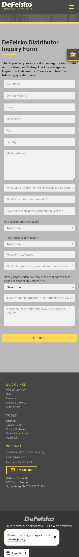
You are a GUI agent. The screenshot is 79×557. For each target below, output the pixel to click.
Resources (12, 398)
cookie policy (16, 539)
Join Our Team (14, 425)
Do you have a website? (23, 237)
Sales (9, 394)
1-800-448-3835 (15, 452)
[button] (71, 7)
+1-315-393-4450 (15, 457)
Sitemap (11, 420)
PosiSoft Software (16, 389)
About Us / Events (16, 402)
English (13, 553)
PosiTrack (11, 437)
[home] (21, 6)
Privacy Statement (16, 429)
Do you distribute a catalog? (21, 221)
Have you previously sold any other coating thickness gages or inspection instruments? (37, 279)
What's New (13, 406)
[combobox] (16, 553)
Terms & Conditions (17, 433)
